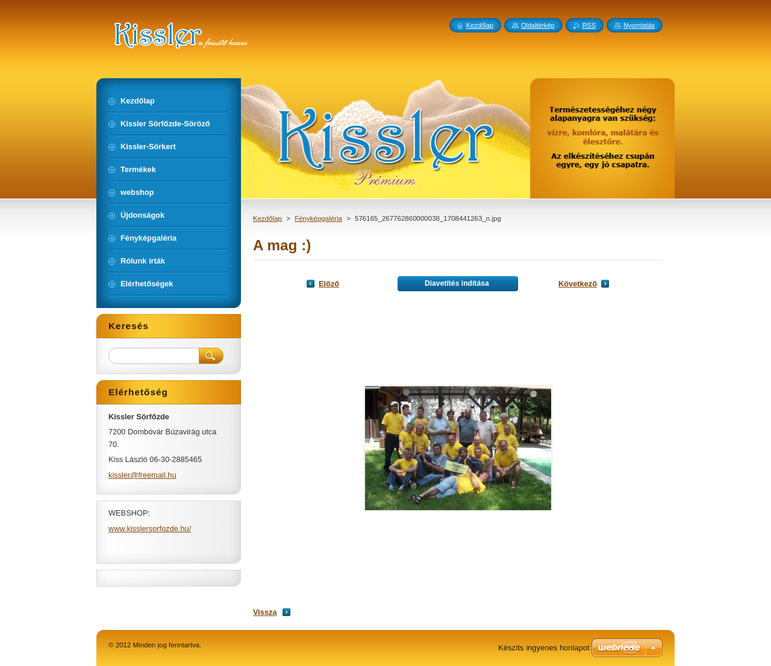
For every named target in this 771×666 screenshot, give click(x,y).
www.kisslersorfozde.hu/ (149, 528)
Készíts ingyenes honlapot (544, 647)
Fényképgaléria (318, 218)
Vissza (265, 612)
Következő (577, 283)
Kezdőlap (267, 218)
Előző (329, 283)
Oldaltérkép (538, 25)
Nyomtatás (639, 25)
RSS (589, 25)
